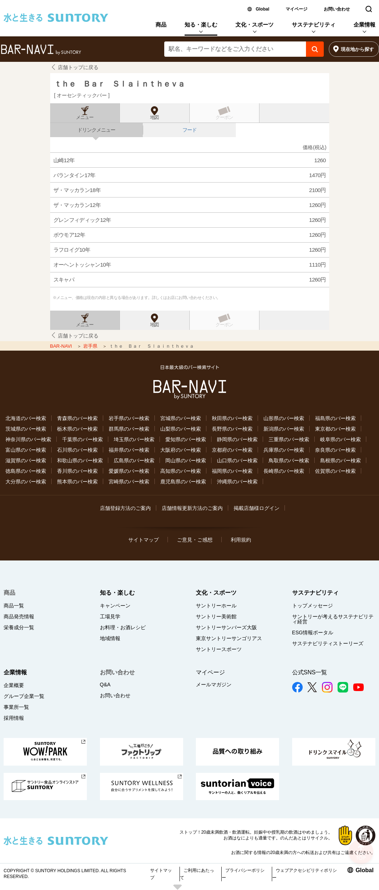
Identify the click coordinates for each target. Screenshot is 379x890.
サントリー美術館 (216, 616)
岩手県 (91, 346)
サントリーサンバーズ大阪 (226, 627)
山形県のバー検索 (283, 418)
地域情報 (110, 638)
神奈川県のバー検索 (28, 439)
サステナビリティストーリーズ (327, 643)
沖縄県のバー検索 (237, 481)
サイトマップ (143, 540)
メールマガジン (213, 684)
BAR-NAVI (61, 346)
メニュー (84, 117)
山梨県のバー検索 (180, 429)
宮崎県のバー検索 (129, 481)
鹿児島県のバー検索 (183, 481)
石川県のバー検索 (77, 450)
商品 (161, 24)
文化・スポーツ (254, 24)
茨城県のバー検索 (25, 429)
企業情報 (364, 24)
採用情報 (14, 718)
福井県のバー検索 (129, 450)
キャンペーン (115, 605)
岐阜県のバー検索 (340, 439)
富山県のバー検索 (25, 450)
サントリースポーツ (219, 649)
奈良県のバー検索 (335, 450)
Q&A (105, 684)
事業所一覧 (16, 707)
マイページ (296, 9)
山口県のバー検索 (237, 460)
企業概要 (14, 685)
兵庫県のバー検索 (283, 450)
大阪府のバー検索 (180, 450)
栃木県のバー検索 (77, 429)
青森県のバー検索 (77, 418)
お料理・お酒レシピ (123, 627)
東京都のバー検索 (335, 429)
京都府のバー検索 (232, 450)
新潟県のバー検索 (283, 429)
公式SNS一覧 (309, 672)
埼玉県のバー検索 (134, 439)
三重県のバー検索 (289, 439)
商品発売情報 (19, 616)
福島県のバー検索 (335, 418)
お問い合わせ (337, 9)
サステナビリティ (313, 24)
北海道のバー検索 (25, 418)
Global (262, 9)
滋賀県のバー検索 (25, 460)
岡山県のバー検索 (185, 460)
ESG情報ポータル (313, 632)
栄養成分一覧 (19, 627)
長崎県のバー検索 (283, 471)
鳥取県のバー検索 (289, 460)
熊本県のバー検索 (77, 481)
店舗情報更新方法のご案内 (192, 508)
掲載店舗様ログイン (256, 508)
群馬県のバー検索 (129, 429)
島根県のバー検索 (340, 460)
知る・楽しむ (201, 24)
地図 (154, 117)
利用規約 (241, 540)
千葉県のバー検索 (82, 439)
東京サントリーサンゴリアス (229, 638)
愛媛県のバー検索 (129, 471)
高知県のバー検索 (180, 471)
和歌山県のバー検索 (80, 460)
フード (189, 130)
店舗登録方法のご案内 (125, 508)
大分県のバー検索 (25, 481)
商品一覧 (14, 605)
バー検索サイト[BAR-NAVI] (41, 49)
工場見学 (110, 616)
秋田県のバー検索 (232, 418)
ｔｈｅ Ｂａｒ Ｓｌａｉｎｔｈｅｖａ (119, 83)
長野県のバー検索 (232, 429)
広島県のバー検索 (134, 460)
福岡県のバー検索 (232, 471)
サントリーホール (216, 605)
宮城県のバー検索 (180, 418)
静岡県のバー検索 (237, 439)
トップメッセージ (312, 605)
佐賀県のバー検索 (335, 471)
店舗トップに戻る (78, 67)
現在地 (357, 49)
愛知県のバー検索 (185, 439)
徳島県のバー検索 (25, 471)
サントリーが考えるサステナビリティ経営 (333, 619)
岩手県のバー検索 (129, 418)
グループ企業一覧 (24, 696)
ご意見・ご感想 (195, 540)
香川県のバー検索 (77, 471)
